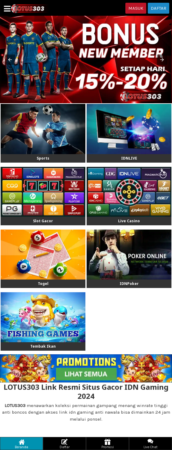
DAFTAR (158, 8)
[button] (10, 60)
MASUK (135, 8)
